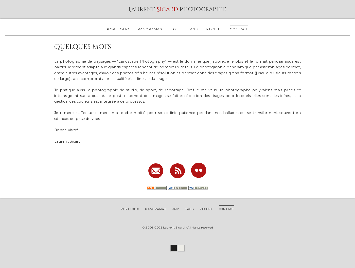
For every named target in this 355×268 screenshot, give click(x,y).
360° (175, 29)
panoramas (150, 29)
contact (239, 29)
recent (213, 29)
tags (193, 29)
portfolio (118, 29)
